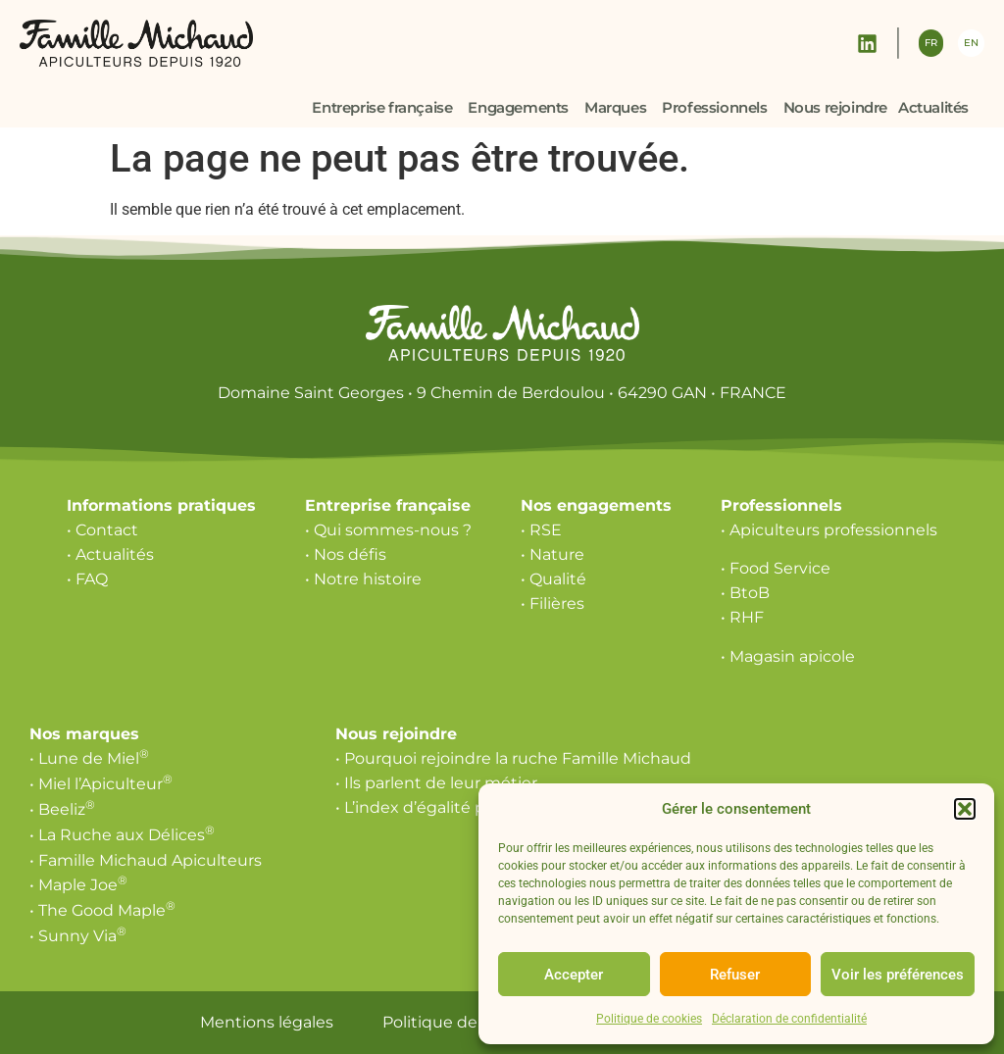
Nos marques (84, 734)
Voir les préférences (897, 974)
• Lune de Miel (89, 758)
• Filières (552, 603)
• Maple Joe (78, 885)
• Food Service (775, 568)
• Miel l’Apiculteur (101, 784)
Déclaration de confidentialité (789, 1019)
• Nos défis (345, 554)
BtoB (749, 592)
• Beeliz (62, 809)
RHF (746, 617)
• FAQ (87, 579)
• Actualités (110, 554)
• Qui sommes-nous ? (388, 530)
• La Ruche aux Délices (122, 835)
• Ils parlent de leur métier (436, 783)
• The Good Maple (102, 910)
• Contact (102, 530)
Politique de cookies (649, 1019)
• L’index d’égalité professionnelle (464, 807)
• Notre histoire (363, 579)
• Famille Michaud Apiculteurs (145, 860)
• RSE (541, 530)
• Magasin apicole (788, 656)
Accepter (573, 974)
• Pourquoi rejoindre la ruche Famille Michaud (513, 758)
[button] (965, 809)
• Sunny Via (77, 936)
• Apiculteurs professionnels (829, 530)
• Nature (552, 554)
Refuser (735, 974)
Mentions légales (266, 1022)
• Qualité (553, 579)
